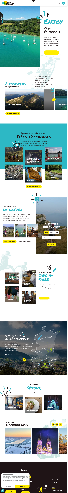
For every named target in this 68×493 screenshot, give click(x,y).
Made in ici (30, 185)
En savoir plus (44, 303)
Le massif (16, 112)
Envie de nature (52, 183)
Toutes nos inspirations (33, 192)
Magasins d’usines (27, 289)
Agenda (50, 413)
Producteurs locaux (28, 306)
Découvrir (61, 112)
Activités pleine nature (24, 246)
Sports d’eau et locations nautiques (20, 240)
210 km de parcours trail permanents (31, 240)
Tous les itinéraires (9, 247)
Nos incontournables (13, 118)
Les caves (10, 112)
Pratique (54, 487)
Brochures (55, 484)
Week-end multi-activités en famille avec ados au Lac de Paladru (33, 165)
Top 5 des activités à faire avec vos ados (53, 163)
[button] (33, 1)
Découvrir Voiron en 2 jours (14, 182)
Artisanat (11, 304)
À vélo (51, 237)
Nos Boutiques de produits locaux (12, 285)
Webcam (54, 490)
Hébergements (13, 413)
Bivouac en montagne (11, 164)
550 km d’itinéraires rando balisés (7, 240)
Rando (46, 237)
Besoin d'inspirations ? (51, 53)
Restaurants (32, 415)
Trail (56, 237)
